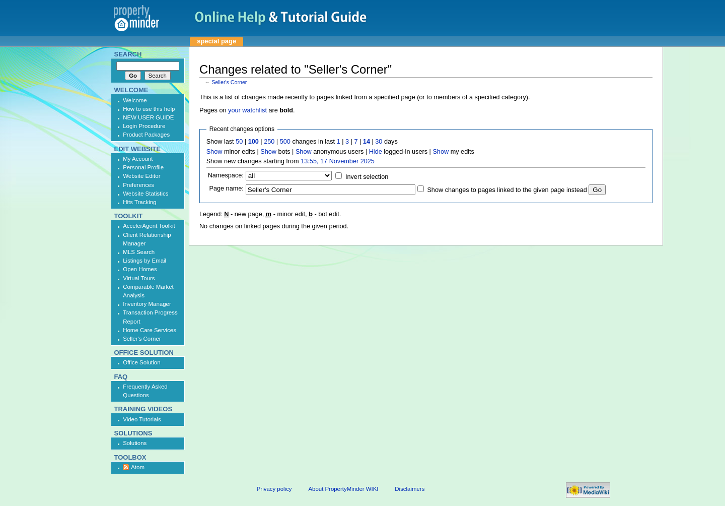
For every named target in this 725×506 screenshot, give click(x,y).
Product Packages (146, 135)
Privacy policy (274, 489)
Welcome (135, 100)
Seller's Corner (229, 82)
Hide (375, 151)
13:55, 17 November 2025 (338, 161)
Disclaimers (409, 489)
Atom (137, 467)
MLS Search (139, 252)
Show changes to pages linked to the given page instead (507, 190)
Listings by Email (144, 261)
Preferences (138, 185)
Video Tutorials (142, 419)
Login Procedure (144, 126)
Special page (216, 41)
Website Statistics (145, 194)
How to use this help (149, 109)
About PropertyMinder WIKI (343, 489)
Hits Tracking (139, 202)
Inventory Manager (147, 304)
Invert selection (366, 176)
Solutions (135, 443)
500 (285, 141)
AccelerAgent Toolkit (149, 226)
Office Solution (141, 362)
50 (239, 141)
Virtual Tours (139, 278)
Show (214, 151)
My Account (138, 159)
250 (269, 141)
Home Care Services (149, 330)
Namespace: (226, 175)
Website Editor (141, 176)
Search (128, 54)
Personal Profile (143, 167)
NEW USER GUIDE (148, 117)
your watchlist (247, 110)
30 (378, 141)
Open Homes (140, 269)
